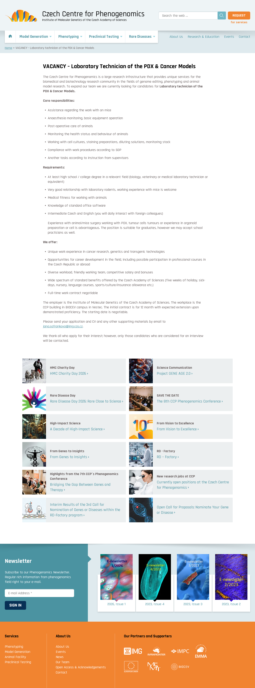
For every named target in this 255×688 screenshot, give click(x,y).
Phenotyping (14, 646)
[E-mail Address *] (39, 593)
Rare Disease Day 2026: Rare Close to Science (85, 401)
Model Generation (17, 651)
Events (61, 651)
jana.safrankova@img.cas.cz (63, 326)
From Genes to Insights (68, 457)
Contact (61, 672)
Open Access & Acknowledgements (81, 667)
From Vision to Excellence (177, 429)
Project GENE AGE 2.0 (173, 373)
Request (239, 15)
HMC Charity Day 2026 (68, 373)
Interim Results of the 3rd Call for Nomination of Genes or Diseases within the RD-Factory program (85, 510)
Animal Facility (15, 657)
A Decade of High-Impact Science (76, 429)
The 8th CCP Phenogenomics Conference (189, 401)
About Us (62, 646)
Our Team (62, 662)
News (60, 657)
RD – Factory (167, 457)
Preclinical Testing (18, 662)
